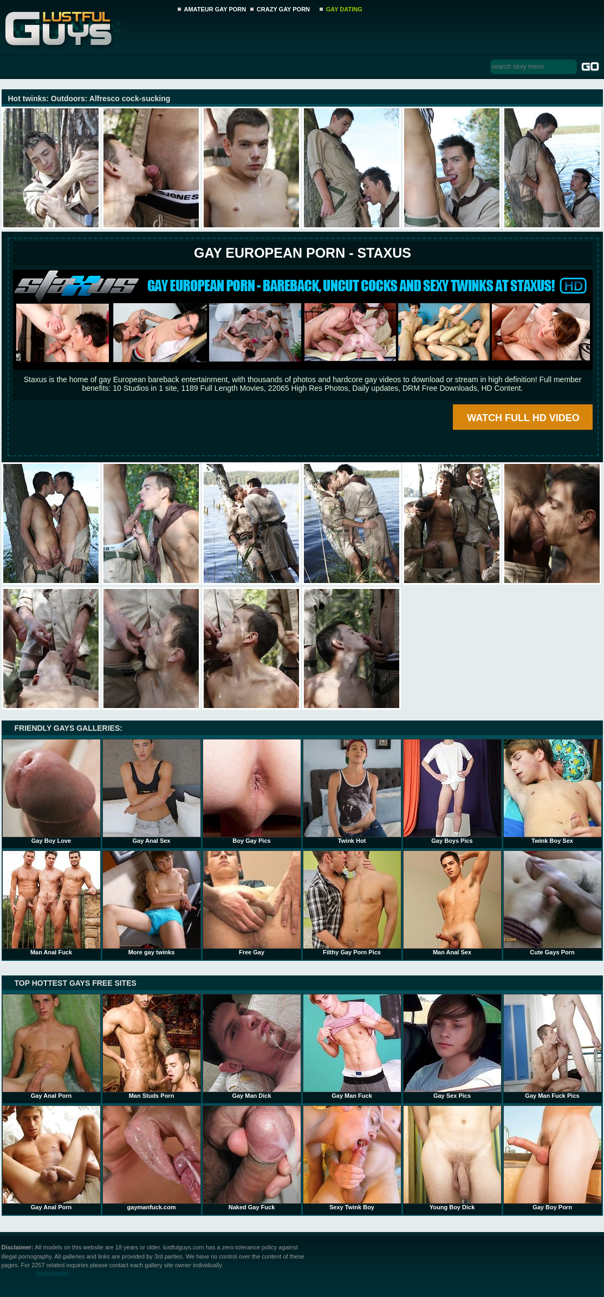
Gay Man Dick (252, 1046)
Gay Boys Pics (452, 791)
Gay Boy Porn (552, 1157)
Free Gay (252, 902)
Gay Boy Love (51, 791)
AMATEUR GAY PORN (215, 9)
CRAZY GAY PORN (283, 9)
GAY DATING (344, 9)
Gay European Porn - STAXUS (302, 252)
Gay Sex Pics (452, 1046)
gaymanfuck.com (151, 1157)
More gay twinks (151, 902)
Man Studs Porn (151, 1046)
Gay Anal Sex (151, 791)
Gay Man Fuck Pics (552, 1046)
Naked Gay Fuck (252, 1157)
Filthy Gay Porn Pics (352, 902)
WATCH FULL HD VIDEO (523, 417)
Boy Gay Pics (252, 791)
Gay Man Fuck (352, 1046)
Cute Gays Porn (552, 902)
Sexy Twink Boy (352, 1157)
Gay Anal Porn (51, 1046)
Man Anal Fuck (51, 902)
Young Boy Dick (452, 1157)
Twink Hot (352, 791)
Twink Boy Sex (552, 791)
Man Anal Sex (452, 902)
